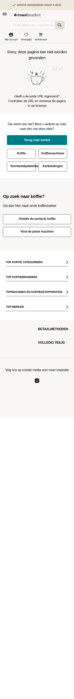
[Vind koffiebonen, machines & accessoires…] (37, 25)
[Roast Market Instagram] (37, 384)
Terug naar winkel (37, 140)
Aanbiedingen (52, 166)
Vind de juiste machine (37, 231)
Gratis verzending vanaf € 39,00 (39, 5)
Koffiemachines (52, 153)
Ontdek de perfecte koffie (37, 218)
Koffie (21, 153)
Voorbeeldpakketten (23, 166)
